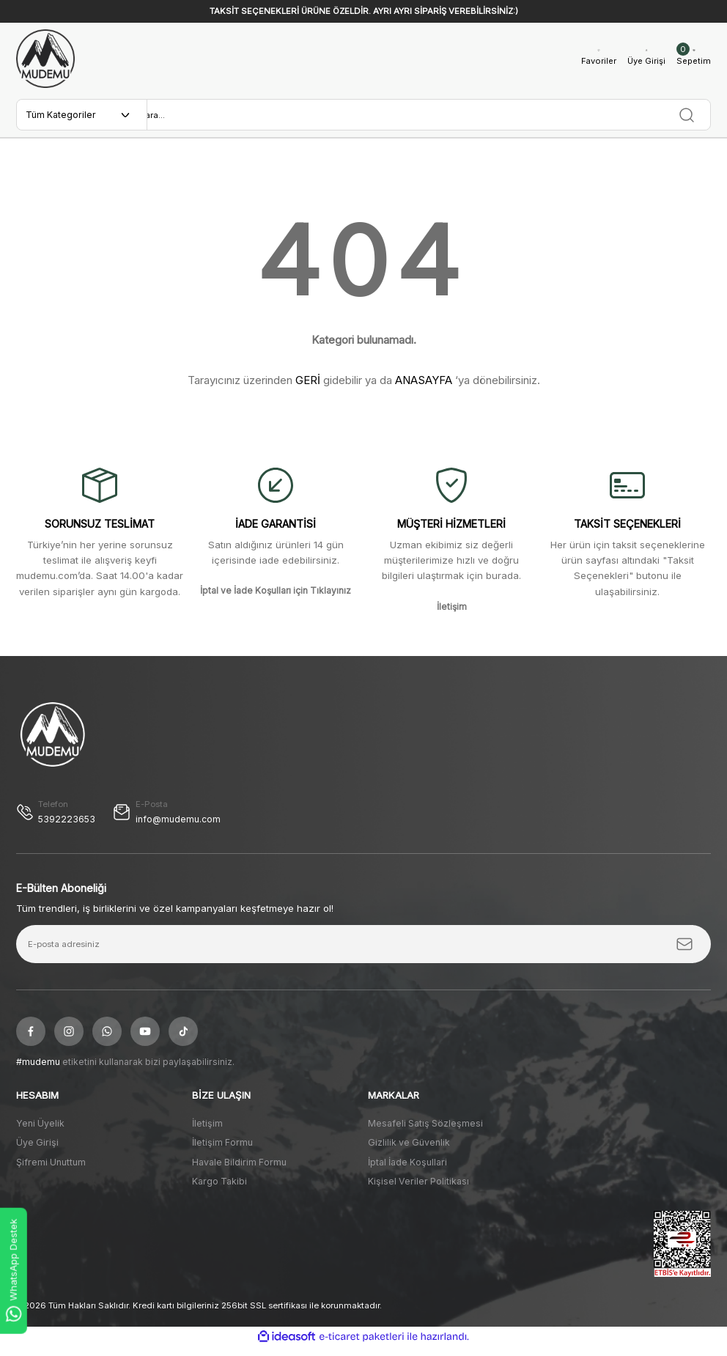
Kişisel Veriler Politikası (418, 1189)
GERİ (307, 388)
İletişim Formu (222, 1151)
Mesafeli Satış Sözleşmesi (425, 1132)
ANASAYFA (423, 388)
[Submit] (684, 954)
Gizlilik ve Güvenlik (409, 1151)
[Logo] (45, 58)
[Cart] (692, 59)
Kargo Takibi (219, 1189)
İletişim (207, 1132)
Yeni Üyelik (40, 1132)
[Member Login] (642, 59)
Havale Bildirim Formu (239, 1170)
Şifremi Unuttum (51, 1170)
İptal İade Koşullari (407, 1170)
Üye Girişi (37, 1151)
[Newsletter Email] (363, 954)
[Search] (428, 119)
